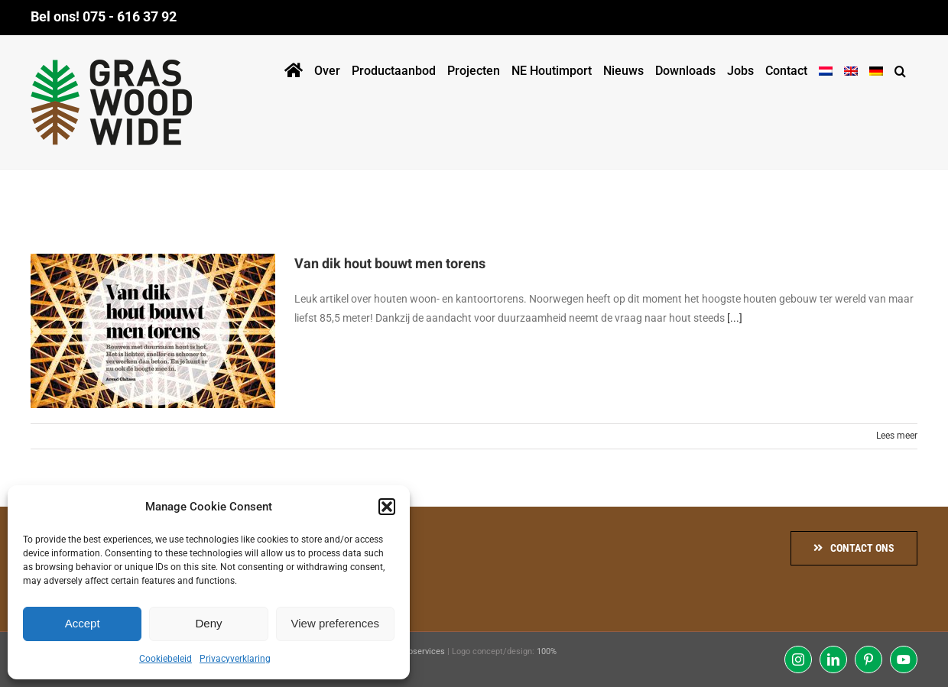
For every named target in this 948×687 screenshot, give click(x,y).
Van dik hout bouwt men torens (389, 264)
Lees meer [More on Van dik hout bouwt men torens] (896, 435)
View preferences (335, 623)
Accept (82, 623)
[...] (734, 318)
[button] (386, 506)
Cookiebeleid (165, 658)
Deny (208, 623)
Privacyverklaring (235, 658)
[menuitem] (826, 68)
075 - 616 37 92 (130, 16)
